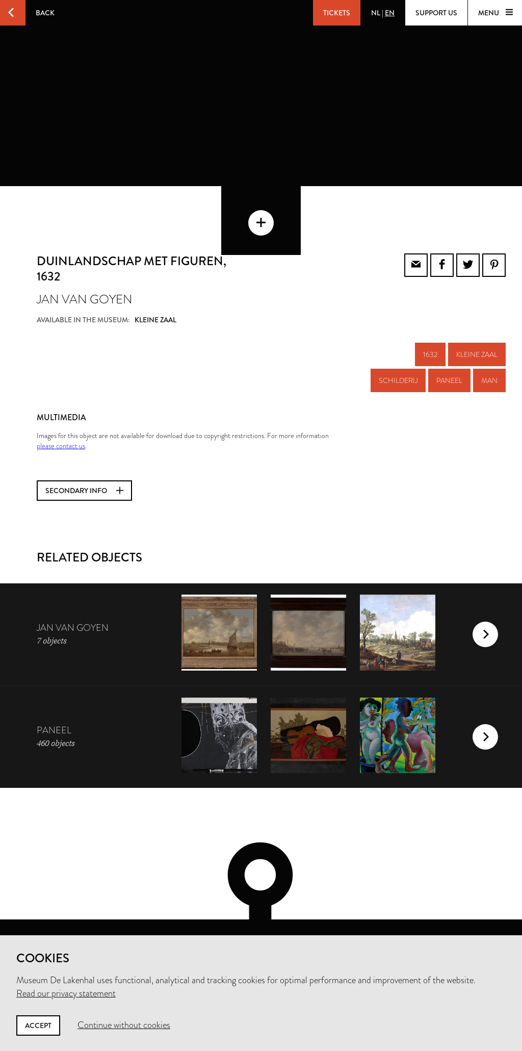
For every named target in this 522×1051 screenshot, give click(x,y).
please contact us (61, 404)
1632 (430, 312)
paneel (449, 339)
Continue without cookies (123, 1025)
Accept (38, 1025)
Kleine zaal (477, 312)
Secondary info (84, 449)
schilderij (398, 339)
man (489, 339)
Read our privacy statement (66, 993)
